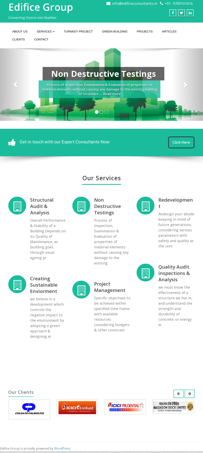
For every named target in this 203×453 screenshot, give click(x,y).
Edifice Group (40, 7)
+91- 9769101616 (179, 3)
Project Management (108, 285)
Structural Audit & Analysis (41, 206)
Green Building (114, 31)
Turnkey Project (78, 31)
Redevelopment (173, 203)
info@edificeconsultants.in (134, 3)
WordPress (62, 448)
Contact (41, 39)
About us (19, 31)
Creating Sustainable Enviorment (43, 283)
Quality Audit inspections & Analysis (171, 271)
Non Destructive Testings (106, 206)
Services (46, 31)
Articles (169, 31)
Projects (145, 31)
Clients (18, 39)
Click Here (181, 142)
